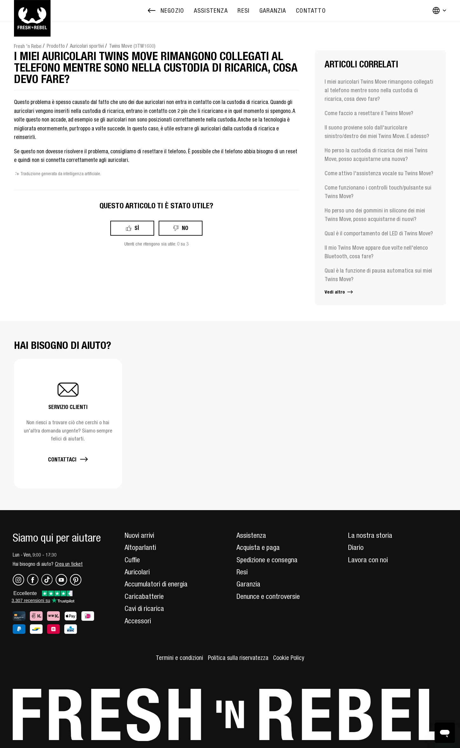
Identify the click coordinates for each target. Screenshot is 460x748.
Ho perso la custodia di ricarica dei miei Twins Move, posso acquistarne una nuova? (376, 154)
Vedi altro (339, 291)
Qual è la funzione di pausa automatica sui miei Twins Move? (378, 274)
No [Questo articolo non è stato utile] (185, 228)
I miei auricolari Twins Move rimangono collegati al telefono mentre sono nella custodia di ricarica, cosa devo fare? (379, 90)
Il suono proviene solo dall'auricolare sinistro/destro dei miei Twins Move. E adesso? (377, 131)
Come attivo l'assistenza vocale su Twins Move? (379, 173)
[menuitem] (211, 10)
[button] (68, 423)
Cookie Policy (288, 657)
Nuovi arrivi (139, 535)
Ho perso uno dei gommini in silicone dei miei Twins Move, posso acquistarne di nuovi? (375, 214)
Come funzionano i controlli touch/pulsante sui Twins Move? (378, 191)
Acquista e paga (258, 547)
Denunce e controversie (268, 596)
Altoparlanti (140, 547)
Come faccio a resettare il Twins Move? (369, 113)
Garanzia (248, 584)
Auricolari (137, 572)
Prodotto (56, 46)
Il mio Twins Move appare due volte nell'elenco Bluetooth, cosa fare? (376, 252)
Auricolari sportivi (87, 46)
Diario (356, 547)
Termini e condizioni (179, 657)
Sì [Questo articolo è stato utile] (136, 228)
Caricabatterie (144, 596)
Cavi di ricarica (144, 608)
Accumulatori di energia (156, 584)
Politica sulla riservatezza (238, 657)
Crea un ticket (69, 564)
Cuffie (132, 560)
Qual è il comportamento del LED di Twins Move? (379, 233)
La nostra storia (370, 535)
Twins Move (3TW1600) (132, 46)
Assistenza (251, 535)
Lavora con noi (368, 560)
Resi (242, 572)
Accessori (138, 621)
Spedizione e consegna (267, 560)
